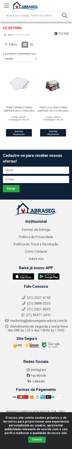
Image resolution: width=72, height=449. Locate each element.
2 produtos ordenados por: (20, 53)
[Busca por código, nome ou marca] (32, 15)
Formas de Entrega (36, 230)
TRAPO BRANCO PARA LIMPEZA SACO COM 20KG (18, 109)
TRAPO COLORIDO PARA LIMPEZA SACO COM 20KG (53, 109)
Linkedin (36, 381)
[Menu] (6, 5)
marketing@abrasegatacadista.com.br (36, 321)
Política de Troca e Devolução (36, 244)
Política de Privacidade (36, 237)
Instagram (36, 370)
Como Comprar (36, 251)
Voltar (61, 33)
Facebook (36, 375)
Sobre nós (36, 259)
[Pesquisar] (65, 15)
